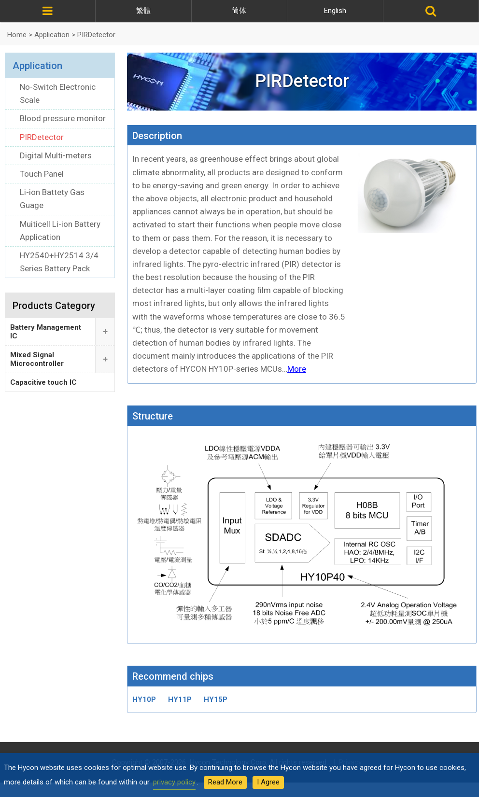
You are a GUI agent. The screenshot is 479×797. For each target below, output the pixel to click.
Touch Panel (42, 174)
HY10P (144, 699)
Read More (225, 782)
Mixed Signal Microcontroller (37, 359)
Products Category (54, 305)
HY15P (215, 699)
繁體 (143, 10)
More (296, 369)
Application (37, 65)
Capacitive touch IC (43, 382)
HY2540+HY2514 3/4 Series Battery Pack (59, 262)
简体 (239, 10)
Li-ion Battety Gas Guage (52, 198)
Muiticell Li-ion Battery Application (60, 230)
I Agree (268, 782)
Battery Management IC (45, 331)
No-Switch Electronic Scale (58, 93)
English (335, 10)
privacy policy (174, 782)
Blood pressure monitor (63, 118)
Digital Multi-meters (56, 155)
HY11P (180, 699)
